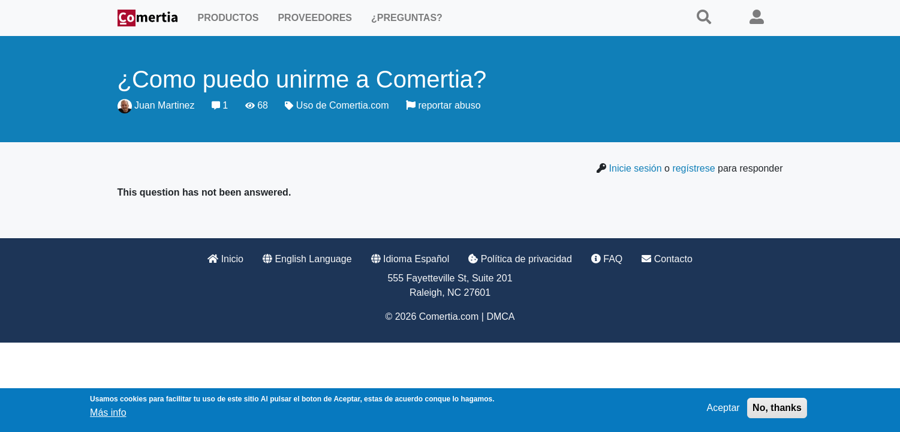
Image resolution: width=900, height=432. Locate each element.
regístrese (693, 168)
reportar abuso (443, 105)
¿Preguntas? (407, 18)
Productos (228, 18)
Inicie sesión (635, 168)
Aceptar (723, 408)
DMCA (500, 316)
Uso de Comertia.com (342, 105)
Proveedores (315, 18)
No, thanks (777, 408)
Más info (108, 412)
